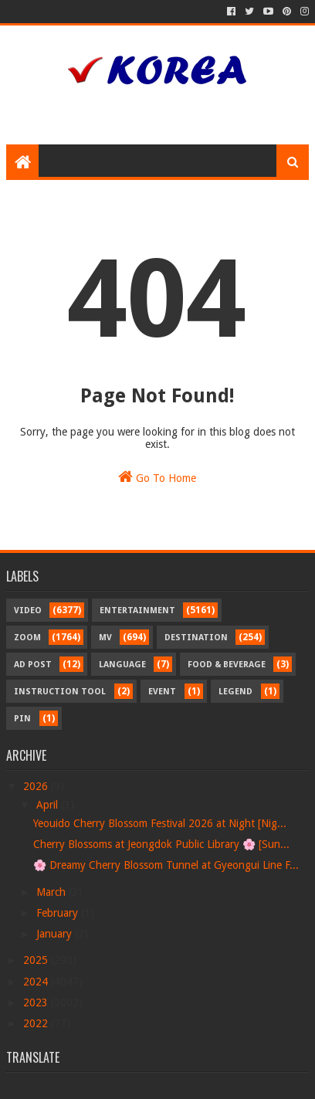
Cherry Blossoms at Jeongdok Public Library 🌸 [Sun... (161, 844)
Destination (196, 638)
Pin (22, 719)
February (58, 913)
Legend (235, 692)
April (48, 805)
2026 (37, 786)
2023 (37, 1002)
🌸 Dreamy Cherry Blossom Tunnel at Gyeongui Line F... (166, 865)
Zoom (27, 638)
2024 (37, 981)
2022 (37, 1023)
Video (28, 610)
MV (105, 638)
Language (122, 665)
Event (162, 692)
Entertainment (137, 610)
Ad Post (33, 665)
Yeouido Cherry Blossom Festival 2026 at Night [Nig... (159, 823)
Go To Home (157, 476)
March (52, 892)
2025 (37, 960)
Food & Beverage (227, 665)
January (55, 934)
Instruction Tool (60, 692)
